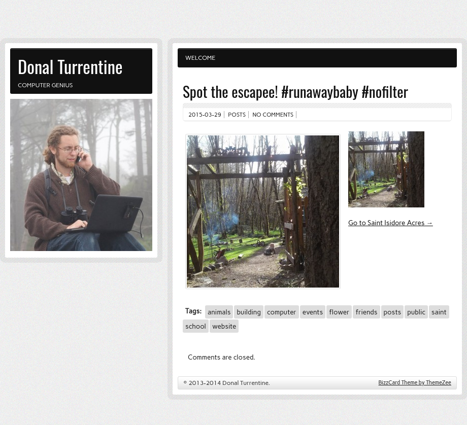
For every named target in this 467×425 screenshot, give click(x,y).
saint (439, 312)
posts (393, 312)
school (195, 326)
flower (339, 312)
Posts (237, 114)
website (224, 326)
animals (219, 312)
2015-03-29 (204, 114)
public (416, 312)
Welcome (200, 57)
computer (281, 312)
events (313, 312)
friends (366, 312)
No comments (273, 114)
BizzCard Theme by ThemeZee (415, 382)
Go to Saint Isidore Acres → (390, 223)
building (248, 312)
